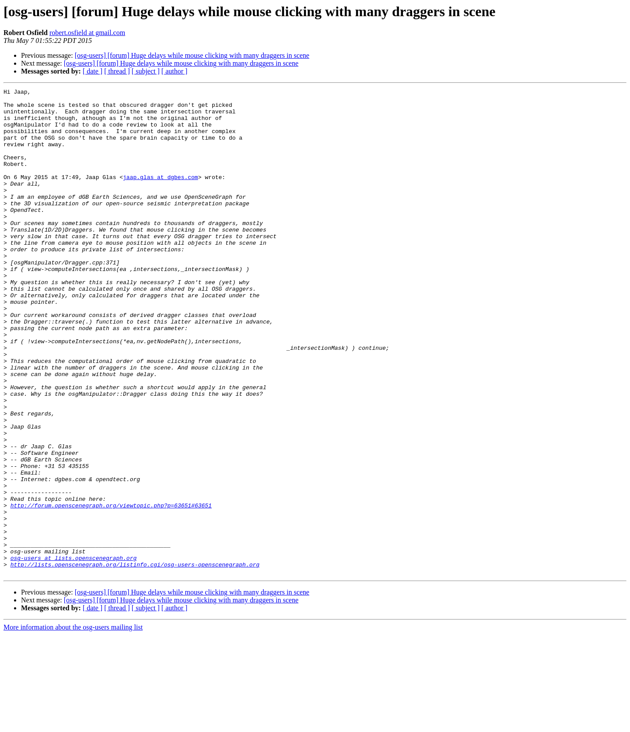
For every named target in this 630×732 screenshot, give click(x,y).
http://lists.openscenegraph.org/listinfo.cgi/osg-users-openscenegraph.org (134, 660)
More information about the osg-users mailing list (73, 724)
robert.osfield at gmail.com (87, 32)
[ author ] (174, 71)
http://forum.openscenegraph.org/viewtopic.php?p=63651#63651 (111, 589)
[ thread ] (117, 71)
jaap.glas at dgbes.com (160, 195)
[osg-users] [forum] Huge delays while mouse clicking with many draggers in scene (192, 55)
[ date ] (92, 71)
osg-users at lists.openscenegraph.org (73, 652)
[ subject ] (146, 71)
